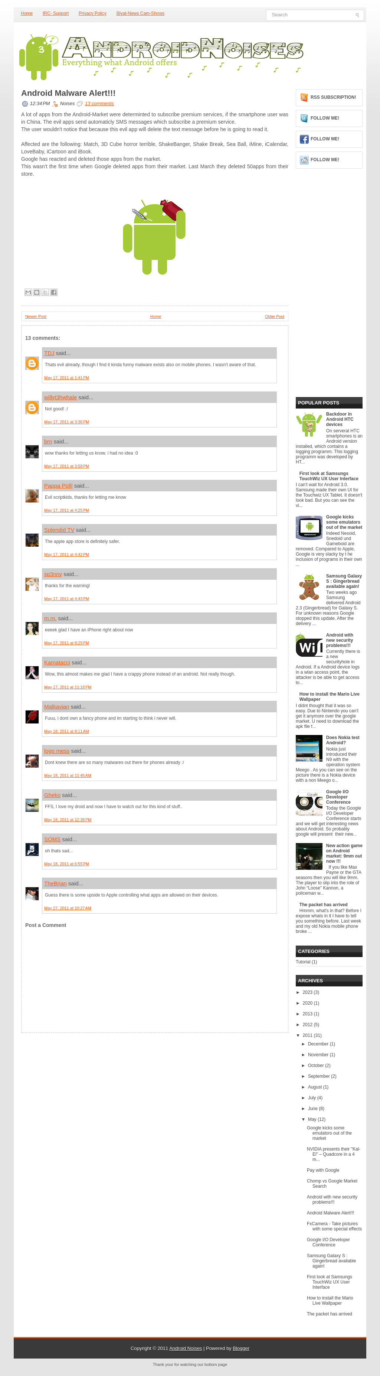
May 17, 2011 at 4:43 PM (66, 598)
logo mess (56, 751)
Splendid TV (59, 530)
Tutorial (303, 961)
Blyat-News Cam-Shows (140, 13)
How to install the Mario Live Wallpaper (330, 1300)
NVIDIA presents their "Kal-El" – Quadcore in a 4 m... (333, 1154)
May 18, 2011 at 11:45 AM (67, 775)
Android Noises (185, 1348)
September (319, 1076)
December (319, 1044)
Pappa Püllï (58, 485)
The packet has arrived (323, 904)
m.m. (50, 618)
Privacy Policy (93, 13)
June (313, 1108)
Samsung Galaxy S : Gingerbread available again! (344, 581)
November (319, 1054)
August (315, 1087)
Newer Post (35, 316)
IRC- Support (56, 13)
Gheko (52, 795)
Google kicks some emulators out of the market (344, 522)
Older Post (274, 316)
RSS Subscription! (333, 97)
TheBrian (55, 883)
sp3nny (53, 574)
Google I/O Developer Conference (338, 797)
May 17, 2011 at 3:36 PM (66, 422)
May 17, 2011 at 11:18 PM (68, 687)
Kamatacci (57, 662)
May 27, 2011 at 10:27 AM (67, 908)
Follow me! (325, 118)
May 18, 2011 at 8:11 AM (66, 731)
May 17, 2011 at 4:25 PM (66, 510)
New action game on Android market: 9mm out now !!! (344, 853)
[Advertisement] (76, 1079)
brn (48, 441)
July (312, 1097)
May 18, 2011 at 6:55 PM (66, 864)
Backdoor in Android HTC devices (340, 419)
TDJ (49, 353)
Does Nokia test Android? (343, 740)
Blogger (241, 1348)
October (316, 1065)
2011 (308, 1035)
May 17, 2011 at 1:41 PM (66, 377)
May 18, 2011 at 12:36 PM (68, 819)
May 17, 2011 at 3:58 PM (66, 466)
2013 (308, 1013)
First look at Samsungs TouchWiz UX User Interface (328, 476)
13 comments (99, 103)
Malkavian (56, 706)
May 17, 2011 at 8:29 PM (66, 643)
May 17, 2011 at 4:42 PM (66, 554)
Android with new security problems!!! (339, 640)
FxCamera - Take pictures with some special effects (334, 1226)
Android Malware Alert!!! (68, 93)
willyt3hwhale (60, 397)
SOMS (52, 839)
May (313, 1119)
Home (27, 13)
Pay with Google (323, 1170)
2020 (308, 1003)
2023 (308, 992)
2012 (308, 1024)
